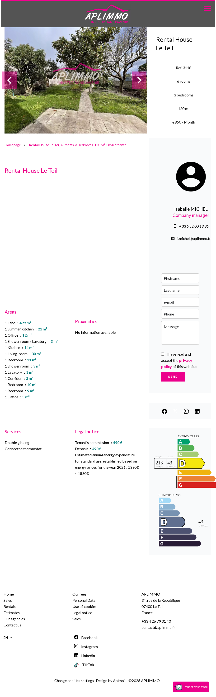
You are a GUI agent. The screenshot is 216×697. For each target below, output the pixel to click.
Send (173, 376)
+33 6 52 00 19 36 (194, 226)
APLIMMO (150, 594)
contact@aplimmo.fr (158, 627)
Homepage (13, 145)
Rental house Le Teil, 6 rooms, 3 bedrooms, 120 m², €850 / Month (78, 145)
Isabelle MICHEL (191, 209)
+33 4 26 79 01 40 (156, 621)
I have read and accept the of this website (179, 360)
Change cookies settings (74, 680)
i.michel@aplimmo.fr (194, 238)
